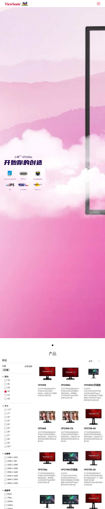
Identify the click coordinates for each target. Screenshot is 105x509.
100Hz (9, 501)
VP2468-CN (67, 428)
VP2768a (42, 469)
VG (7, 387)
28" (7, 439)
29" (7, 443)
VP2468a (65, 385)
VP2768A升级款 (69, 469)
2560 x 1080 (11, 468)
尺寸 (6, 406)
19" (7, 417)
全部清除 (28, 366)
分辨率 (7, 454)
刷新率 (7, 490)
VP (5, 370)
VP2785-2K (90, 469)
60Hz (8, 494)
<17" (8, 409)
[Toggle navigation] (98, 3)
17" (7, 413)
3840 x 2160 (11, 483)
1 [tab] (52, 345)
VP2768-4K (90, 428)
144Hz (9, 505)
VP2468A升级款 (92, 385)
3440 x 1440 (11, 476)
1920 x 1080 (11, 465)
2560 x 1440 (11, 472)
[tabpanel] (52, 172)
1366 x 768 (11, 461)
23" (7, 424)
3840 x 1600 (11, 479)
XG (7, 399)
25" (7, 432)
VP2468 (42, 428)
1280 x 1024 (11, 457)
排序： (91, 361)
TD (7, 380)
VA (7, 384)
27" (7, 435)
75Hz (8, 498)
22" (7, 421)
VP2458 (42, 385)
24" (7, 428)
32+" (8, 446)
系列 (6, 377)
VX (7, 395)
